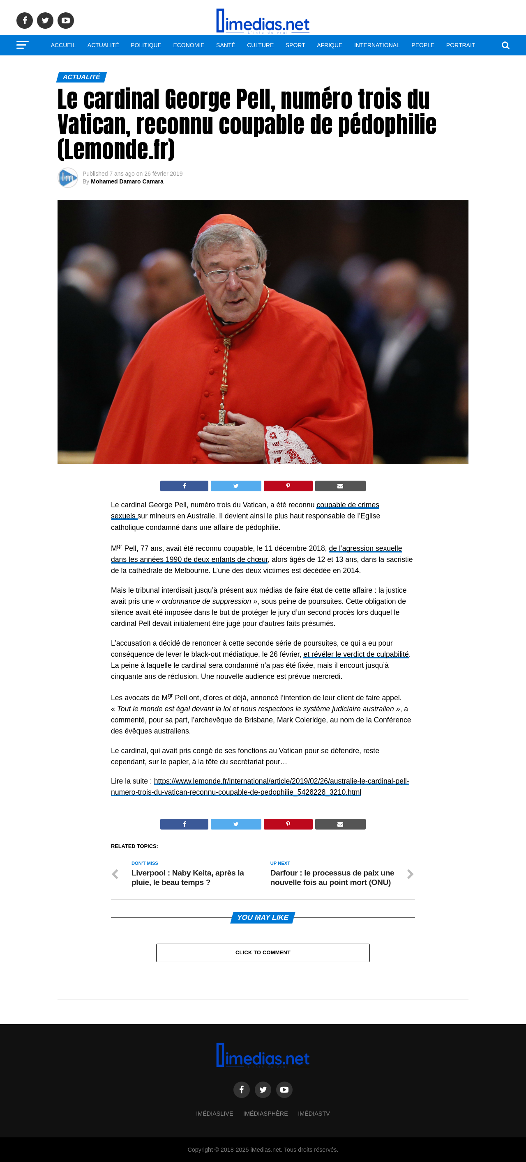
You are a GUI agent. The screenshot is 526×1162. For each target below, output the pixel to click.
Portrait (460, 45)
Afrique (329, 45)
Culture (260, 45)
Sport (295, 45)
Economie (188, 45)
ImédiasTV (314, 1113)
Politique (146, 45)
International (377, 45)
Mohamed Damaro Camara (127, 181)
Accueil (63, 45)
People (422, 45)
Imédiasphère (265, 1113)
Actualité (103, 45)
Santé (225, 45)
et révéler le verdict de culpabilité (355, 654)
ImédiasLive (214, 1113)
